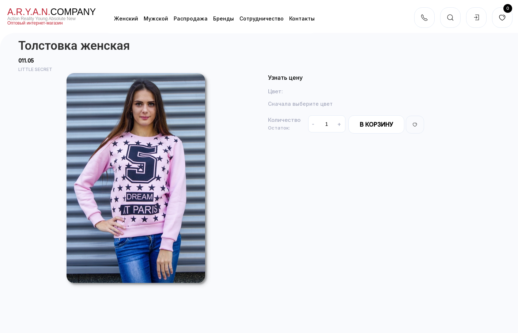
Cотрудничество (261, 18)
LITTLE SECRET (35, 69)
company (51, 12)
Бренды (223, 18)
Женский (126, 18)
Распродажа (191, 18)
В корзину (376, 124)
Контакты (302, 18)
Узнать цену (285, 77)
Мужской (156, 18)
